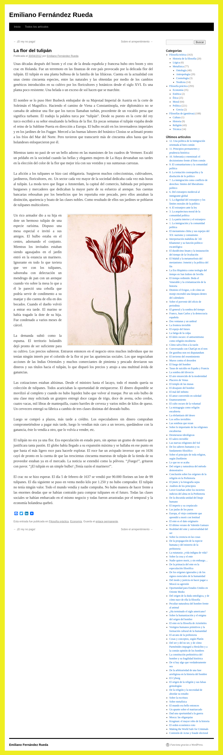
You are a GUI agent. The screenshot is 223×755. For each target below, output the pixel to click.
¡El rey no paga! (24, 41)
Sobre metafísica (178, 701)
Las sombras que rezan (181, 423)
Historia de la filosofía (184, 58)
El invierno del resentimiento (184, 356)
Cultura (177, 117)
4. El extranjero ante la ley (183, 207)
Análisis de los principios (182, 486)
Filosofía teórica (177, 54)
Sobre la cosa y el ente (181, 556)
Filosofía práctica (59, 521)
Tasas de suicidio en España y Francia (189, 368)
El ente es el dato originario (183, 521)
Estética (177, 93)
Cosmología (182, 78)
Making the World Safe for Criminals (188, 729)
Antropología (183, 74)
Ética (175, 97)
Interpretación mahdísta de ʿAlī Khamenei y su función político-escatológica (186, 242)
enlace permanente (107, 521)
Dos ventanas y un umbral (183, 321)
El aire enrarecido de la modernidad (188, 376)
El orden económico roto (182, 725)
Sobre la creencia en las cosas (184, 536)
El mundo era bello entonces (184, 705)
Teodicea (181, 82)
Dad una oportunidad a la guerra (186, 713)
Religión (177, 125)
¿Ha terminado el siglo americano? (187, 611)
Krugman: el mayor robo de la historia (189, 721)
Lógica (176, 62)
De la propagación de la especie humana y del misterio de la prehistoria (186, 544)
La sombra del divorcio (181, 372)
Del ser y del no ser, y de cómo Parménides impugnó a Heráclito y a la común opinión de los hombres (188, 646)
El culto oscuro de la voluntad (185, 403)
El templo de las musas (181, 384)
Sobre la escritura (178, 697)
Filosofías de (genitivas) (182, 113)
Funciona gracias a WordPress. (186, 744)
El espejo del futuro (179, 329)
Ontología (181, 70)
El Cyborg (174, 678)
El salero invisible (178, 438)
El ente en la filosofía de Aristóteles (188, 623)
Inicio (17, 26)
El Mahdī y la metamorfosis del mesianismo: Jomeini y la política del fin (188, 262)
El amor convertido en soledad (185, 395)
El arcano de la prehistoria (183, 635)
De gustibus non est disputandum (186, 352)
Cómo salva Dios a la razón (183, 344)
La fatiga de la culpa (180, 333)
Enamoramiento (177, 399)
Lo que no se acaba (179, 462)
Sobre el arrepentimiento (137, 41)
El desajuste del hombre (181, 387)
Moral (176, 101)
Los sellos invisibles (180, 419)
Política (177, 105)
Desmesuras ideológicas (182, 435)
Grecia (179, 109)
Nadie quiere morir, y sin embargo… (188, 560)
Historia (177, 121)
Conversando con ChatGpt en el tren (188, 348)
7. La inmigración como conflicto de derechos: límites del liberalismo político (188, 184)
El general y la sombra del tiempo (187, 309)
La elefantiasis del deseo (182, 415)
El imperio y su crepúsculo (183, 505)
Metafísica (178, 66)
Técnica (177, 129)
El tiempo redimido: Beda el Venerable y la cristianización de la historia (187, 282)
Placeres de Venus (178, 380)
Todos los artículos (36, 26)
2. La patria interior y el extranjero (187, 219)
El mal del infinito (179, 391)
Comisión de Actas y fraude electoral (188, 733)
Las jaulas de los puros (181, 509)
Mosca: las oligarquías (181, 717)
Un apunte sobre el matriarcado (185, 709)
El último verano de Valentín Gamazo (189, 525)
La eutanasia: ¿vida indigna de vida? (188, 552)
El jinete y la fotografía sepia (184, 482)
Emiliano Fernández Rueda (51, 14)
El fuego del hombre (180, 364)
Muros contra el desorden (182, 360)
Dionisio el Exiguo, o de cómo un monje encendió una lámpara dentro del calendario (188, 293)
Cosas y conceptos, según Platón (186, 638)
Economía (76, 521)
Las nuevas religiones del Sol (184, 442)
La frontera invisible (180, 325)
